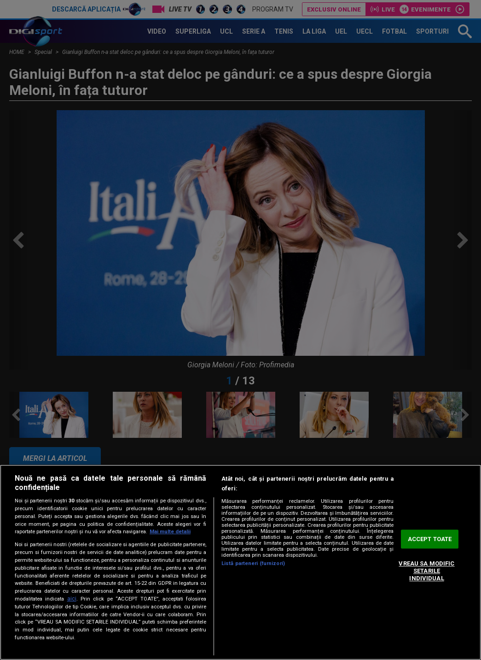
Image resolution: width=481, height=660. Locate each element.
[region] (240, 562)
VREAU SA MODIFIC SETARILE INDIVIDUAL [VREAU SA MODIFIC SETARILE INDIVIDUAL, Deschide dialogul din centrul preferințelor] (426, 571)
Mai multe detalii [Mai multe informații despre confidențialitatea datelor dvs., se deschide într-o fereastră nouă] (170, 532)
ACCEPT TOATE (430, 539)
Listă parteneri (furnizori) (253, 563)
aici (71, 598)
